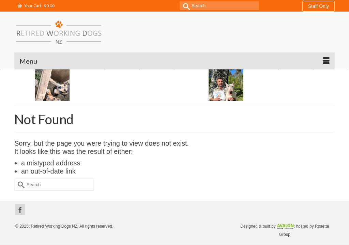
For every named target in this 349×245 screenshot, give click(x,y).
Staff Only (318, 6)
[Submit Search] (185, 5)
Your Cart (36, 5)
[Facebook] (20, 192)
